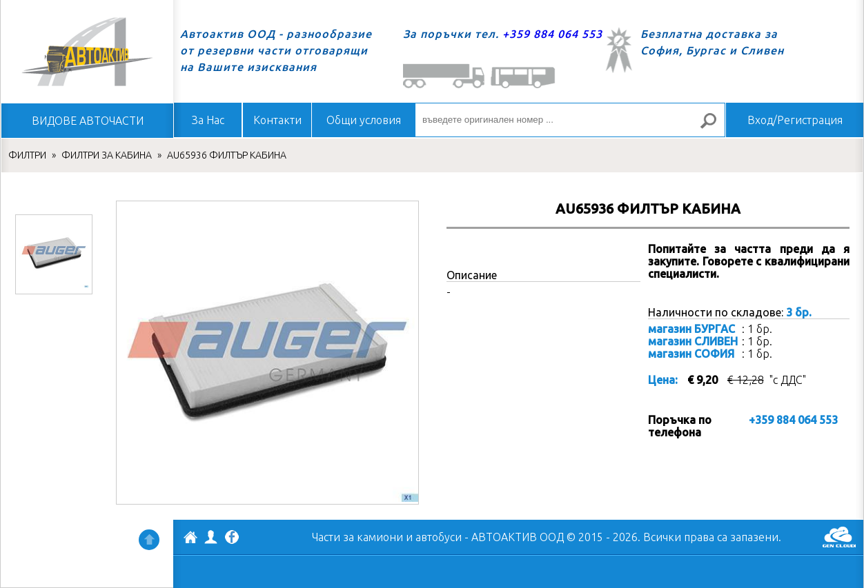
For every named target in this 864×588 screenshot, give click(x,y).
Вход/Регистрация (795, 120)
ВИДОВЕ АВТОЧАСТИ (88, 120)
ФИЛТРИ (27, 155)
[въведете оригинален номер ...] (570, 120)
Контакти (277, 120)
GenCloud (839, 537)
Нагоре (149, 539)
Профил (211, 537)
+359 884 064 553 (552, 34)
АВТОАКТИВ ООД (190, 539)
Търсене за (714, 126)
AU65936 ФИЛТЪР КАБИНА (226, 155)
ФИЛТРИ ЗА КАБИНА (106, 155)
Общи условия (363, 120)
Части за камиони (357, 537)
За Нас (208, 120)
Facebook (232, 538)
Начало (87, 51)
